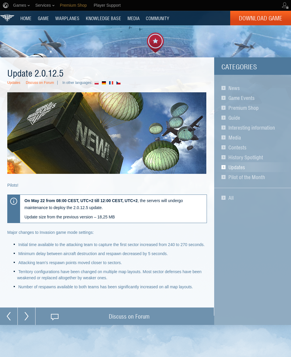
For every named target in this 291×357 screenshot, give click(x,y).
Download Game (260, 18)
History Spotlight (245, 157)
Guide (234, 117)
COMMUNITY (157, 18)
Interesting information (251, 127)
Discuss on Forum (40, 83)
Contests (237, 147)
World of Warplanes (7, 18)
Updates (236, 167)
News (234, 88)
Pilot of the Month (246, 177)
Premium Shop (243, 108)
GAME (43, 18)
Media (234, 137)
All (231, 198)
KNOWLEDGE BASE (103, 18)
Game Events (241, 98)
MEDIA (133, 18)
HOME (25, 18)
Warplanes (67, 18)
